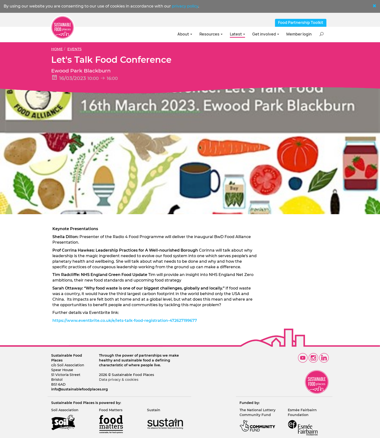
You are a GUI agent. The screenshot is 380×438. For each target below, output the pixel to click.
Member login (299, 34)
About (184, 34)
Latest (237, 34)
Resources (211, 34)
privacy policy (185, 6)
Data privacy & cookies (118, 379)
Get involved (265, 34)
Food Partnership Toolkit (300, 22)
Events (74, 49)
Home (57, 49)
